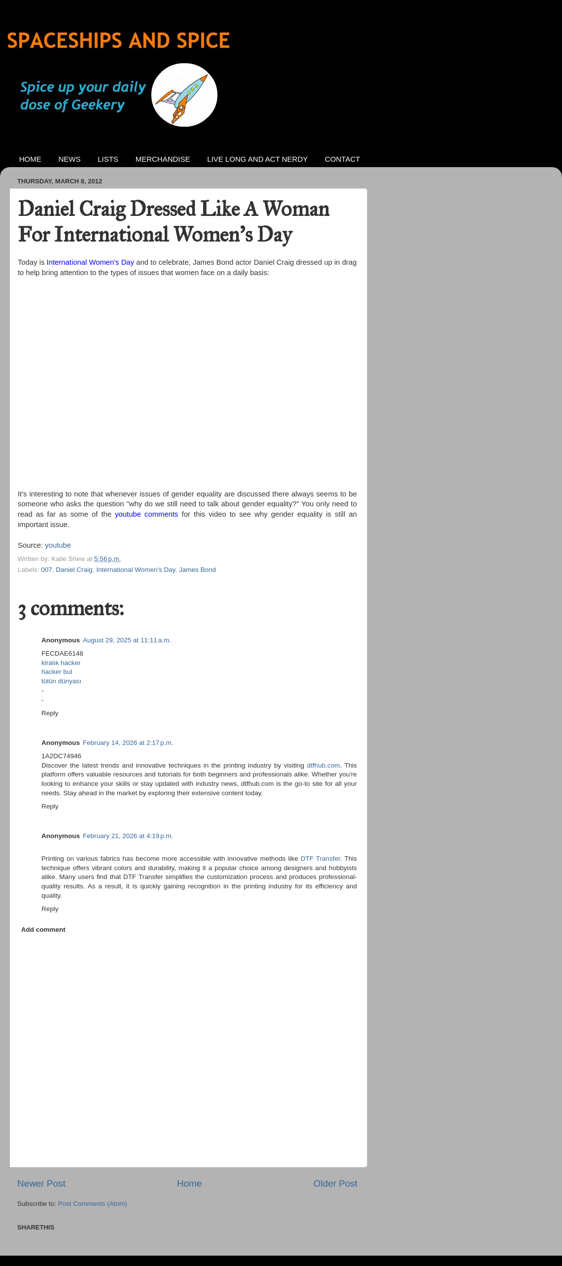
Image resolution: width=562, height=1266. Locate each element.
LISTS (108, 159)
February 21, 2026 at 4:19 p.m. (128, 836)
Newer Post (41, 1183)
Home (189, 1183)
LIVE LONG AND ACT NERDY (257, 159)
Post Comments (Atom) (92, 1203)
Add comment (43, 929)
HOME (30, 159)
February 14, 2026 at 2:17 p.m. (128, 742)
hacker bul (56, 671)
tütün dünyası (61, 681)
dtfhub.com (323, 765)
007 (46, 569)
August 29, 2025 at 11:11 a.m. (127, 640)
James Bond (197, 569)
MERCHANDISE (163, 159)
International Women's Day (90, 262)
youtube (58, 545)
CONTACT (342, 159)
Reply (50, 713)
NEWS (70, 159)
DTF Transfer (320, 858)
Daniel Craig (74, 569)
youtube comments (146, 514)
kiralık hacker (61, 663)
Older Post (335, 1183)
